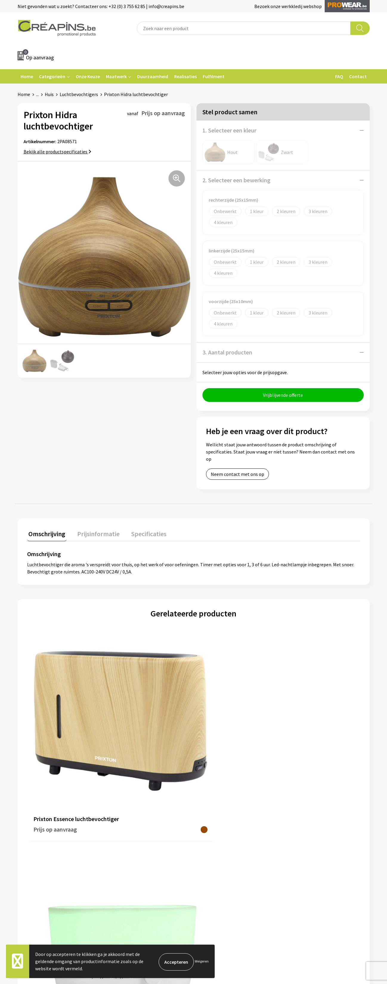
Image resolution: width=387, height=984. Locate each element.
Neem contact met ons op (237, 476)
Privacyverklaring (305, 817)
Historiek (123, 817)
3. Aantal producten (227, 352)
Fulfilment (214, 76)
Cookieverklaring (305, 808)
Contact (358, 76)
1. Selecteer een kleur (229, 130)
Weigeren (202, 961)
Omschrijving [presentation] (45, 534)
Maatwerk (116, 76)
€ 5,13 (297, 725)
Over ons (122, 826)
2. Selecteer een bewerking (236, 180)
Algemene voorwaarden (312, 799)
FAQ (339, 76)
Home (27, 76)
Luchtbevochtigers (79, 94)
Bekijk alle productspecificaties (57, 152)
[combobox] (244, 28)
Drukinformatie (129, 808)
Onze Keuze (88, 76)
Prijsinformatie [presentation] (94, 534)
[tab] (45, 535)
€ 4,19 (214, 725)
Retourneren (214, 817)
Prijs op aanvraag (55, 734)
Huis (49, 94)
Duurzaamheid (152, 76)
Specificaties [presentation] (142, 534)
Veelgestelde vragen (221, 808)
